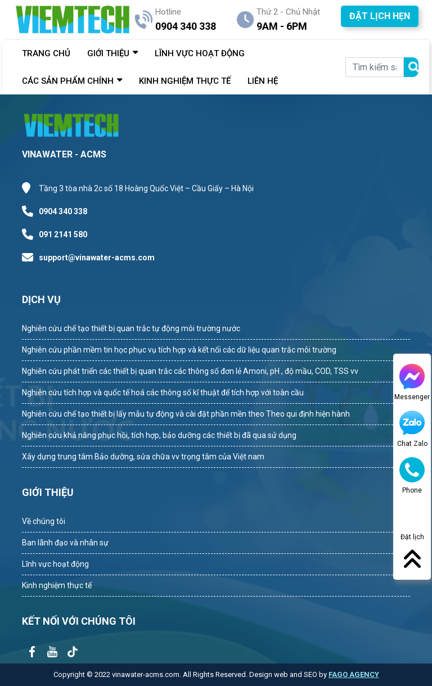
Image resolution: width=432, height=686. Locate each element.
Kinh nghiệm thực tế (57, 585)
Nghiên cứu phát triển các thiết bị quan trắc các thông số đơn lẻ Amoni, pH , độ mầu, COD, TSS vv (190, 371)
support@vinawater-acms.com (97, 257)
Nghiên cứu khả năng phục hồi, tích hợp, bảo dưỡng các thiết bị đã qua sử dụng (159, 435)
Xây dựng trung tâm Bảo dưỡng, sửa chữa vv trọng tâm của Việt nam (143, 456)
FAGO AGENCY (353, 674)
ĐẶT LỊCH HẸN (379, 16)
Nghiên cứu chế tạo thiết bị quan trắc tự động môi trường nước (131, 328)
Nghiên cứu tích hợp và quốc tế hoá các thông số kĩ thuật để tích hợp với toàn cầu (163, 392)
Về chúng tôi (43, 521)
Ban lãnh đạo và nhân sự (65, 542)
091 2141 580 (63, 234)
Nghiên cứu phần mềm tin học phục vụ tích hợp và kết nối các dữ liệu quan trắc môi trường (179, 349)
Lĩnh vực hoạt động (55, 563)
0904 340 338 (63, 211)
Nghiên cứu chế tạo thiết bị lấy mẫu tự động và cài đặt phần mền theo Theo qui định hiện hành (186, 413)
